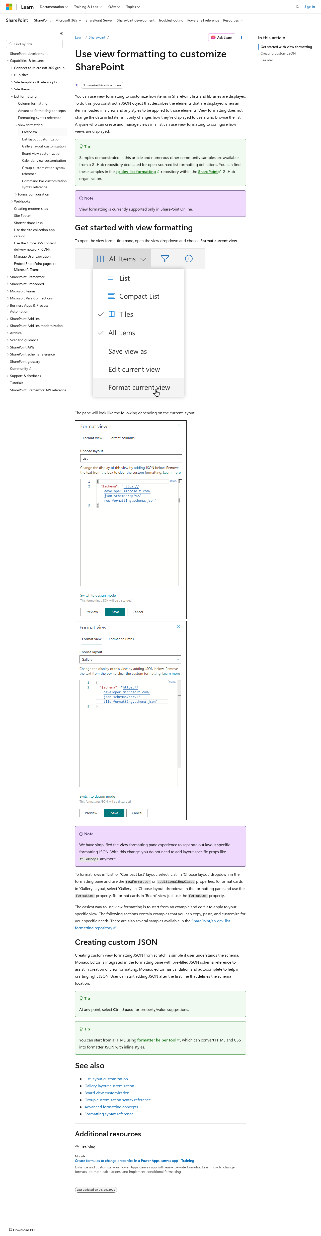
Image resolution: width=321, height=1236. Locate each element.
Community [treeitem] (19, 368)
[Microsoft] (9, 7)
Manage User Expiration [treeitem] (32, 256)
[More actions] (241, 38)
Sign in (309, 6)
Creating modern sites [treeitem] (31, 208)
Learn (79, 37)
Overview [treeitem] (29, 131)
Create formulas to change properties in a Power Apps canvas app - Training (134, 1160)
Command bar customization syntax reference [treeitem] (44, 184)
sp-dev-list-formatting (136, 171)
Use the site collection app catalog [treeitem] (34, 232)
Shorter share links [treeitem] (28, 222)
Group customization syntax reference (118, 1099)
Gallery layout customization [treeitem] (44, 146)
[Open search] (297, 6)
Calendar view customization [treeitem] (44, 160)
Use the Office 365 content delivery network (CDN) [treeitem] (35, 246)
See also (267, 60)
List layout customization (106, 1078)
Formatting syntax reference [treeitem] (39, 117)
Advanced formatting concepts (111, 1106)
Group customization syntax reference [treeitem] (43, 170)
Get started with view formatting (286, 46)
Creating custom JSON (278, 53)
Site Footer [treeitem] (22, 215)
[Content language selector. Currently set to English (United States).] (29, 1229)
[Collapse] (61, 33)
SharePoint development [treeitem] (29, 53)
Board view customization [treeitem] (41, 153)
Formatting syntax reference (109, 1113)
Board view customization (107, 1092)
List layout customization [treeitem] (41, 139)
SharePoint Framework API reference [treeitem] (38, 390)
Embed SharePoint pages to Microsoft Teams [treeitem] (35, 266)
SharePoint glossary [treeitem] (25, 361)
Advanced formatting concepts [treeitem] (42, 110)
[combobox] (34, 44)
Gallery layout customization (109, 1085)
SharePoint (97, 37)
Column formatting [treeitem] (32, 103)
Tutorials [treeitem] (16, 382)
